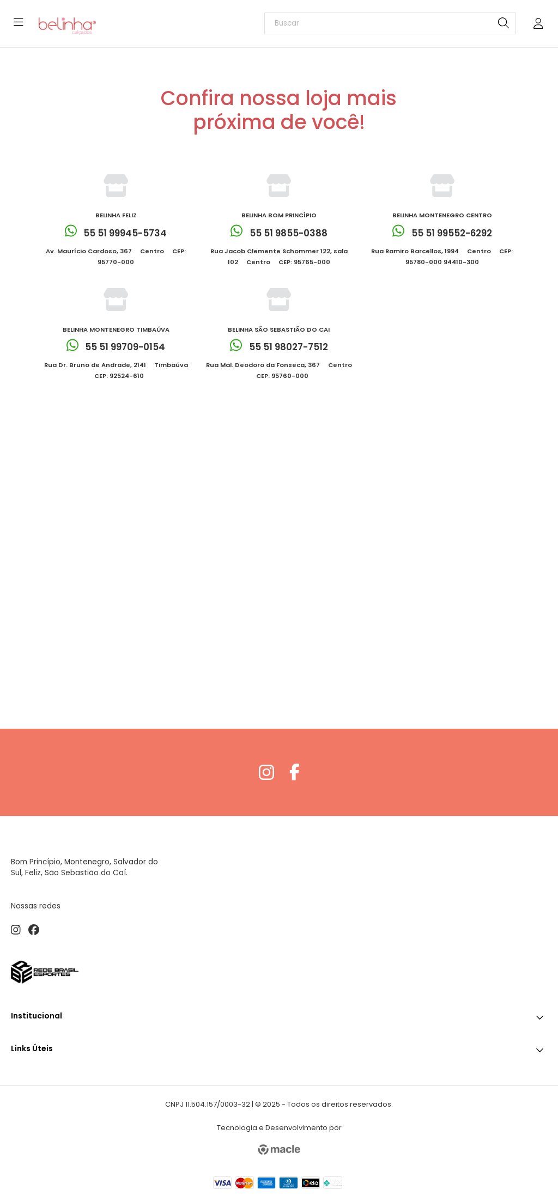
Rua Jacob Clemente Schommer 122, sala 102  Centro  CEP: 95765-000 (279, 256)
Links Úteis (279, 1047)
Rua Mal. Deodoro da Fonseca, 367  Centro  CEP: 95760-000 (279, 370)
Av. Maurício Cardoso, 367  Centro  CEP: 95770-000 (116, 256)
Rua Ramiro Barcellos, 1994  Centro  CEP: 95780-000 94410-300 (442, 256)
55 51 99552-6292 (442, 233)
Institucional (279, 1014)
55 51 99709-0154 (116, 347)
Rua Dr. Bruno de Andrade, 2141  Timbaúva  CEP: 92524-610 (116, 370)
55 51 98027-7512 (279, 347)
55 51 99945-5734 (116, 233)
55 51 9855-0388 (279, 233)
